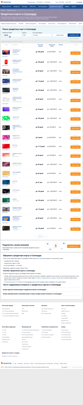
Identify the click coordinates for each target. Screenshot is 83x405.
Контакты (27, 363)
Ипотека (33, 6)
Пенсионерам (5, 337)
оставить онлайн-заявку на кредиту (45, 278)
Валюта (24, 32)
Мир (23, 313)
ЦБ (56, 2)
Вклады (24, 6)
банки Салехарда (40, 258)
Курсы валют (6, 6)
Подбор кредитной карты (8, 23)
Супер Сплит (16, 117)
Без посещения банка (27, 334)
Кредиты (17, 6)
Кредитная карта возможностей (17, 80)
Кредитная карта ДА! (17, 154)
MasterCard (25, 311)
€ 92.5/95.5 (47, 2)
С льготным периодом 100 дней (10, 316)
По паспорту (42, 23)
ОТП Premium (16, 190)
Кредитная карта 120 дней (17, 227)
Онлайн (21, 23)
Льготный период (37, 32)
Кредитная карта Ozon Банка (17, 108)
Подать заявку (76, 53)
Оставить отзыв (73, 246)
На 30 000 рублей (65, 332)
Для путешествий (46, 313)
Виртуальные (64, 320)
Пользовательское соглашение (44, 363)
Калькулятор (64, 330)
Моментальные (65, 311)
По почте (63, 308)
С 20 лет (4, 334)
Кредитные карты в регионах (10, 356)
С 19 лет (4, 332)
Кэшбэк (61, 44)
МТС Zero (15, 145)
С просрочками (26, 332)
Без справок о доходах (48, 334)
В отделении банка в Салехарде (13, 282)
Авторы (56, 363)
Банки (74, 6)
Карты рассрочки (31, 23)
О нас (15, 363)
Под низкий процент (27, 337)
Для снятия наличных (47, 308)
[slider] (10, 37)
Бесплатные (72, 23)
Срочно (24, 339)
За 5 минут (64, 316)
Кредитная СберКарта (15, 89)
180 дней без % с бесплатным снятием (17, 51)
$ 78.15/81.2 (40, 2)
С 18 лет (4, 330)
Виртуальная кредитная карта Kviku (17, 127)
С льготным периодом (8, 311)
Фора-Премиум (17, 172)
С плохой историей (46, 330)
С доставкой (64, 318)
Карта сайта (63, 363)
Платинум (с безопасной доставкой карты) (17, 70)
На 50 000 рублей (65, 334)
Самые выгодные (26, 346)
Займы (67, 6)
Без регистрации (46, 337)
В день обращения (66, 323)
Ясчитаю (15, 181)
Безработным (5, 339)
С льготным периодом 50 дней (10, 313)
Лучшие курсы (31, 2)
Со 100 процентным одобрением (30, 330)
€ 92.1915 (68, 2)
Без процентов (62, 23)
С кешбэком (25, 349)
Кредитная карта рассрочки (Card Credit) (17, 99)
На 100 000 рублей (66, 337)
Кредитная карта (17, 163)
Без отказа (51, 23)
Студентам (5, 342)
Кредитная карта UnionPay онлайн (17, 208)
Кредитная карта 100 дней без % (17, 61)
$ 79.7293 (61, 2)
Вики (32, 363)
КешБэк (15, 199)
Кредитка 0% (16, 135)
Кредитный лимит (7, 32)
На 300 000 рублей (66, 339)
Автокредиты (42, 6)
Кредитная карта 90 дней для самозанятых (17, 218)
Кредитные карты (56, 6)
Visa (23, 308)
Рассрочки (44, 311)
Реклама (20, 363)
